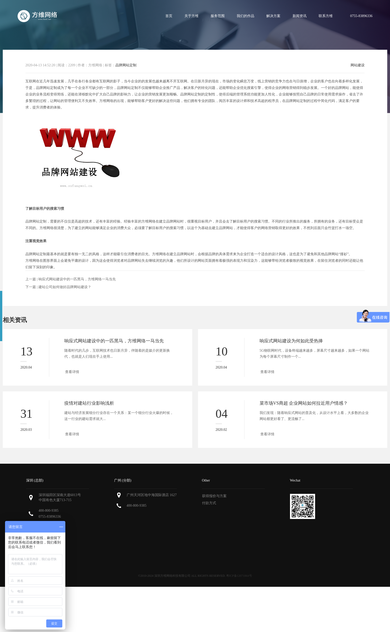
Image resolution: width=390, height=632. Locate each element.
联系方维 (326, 16)
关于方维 (191, 16)
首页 (168, 16)
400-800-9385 (49, 510)
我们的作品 (245, 16)
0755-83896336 (50, 516)
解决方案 (273, 16)
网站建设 (358, 65)
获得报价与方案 (214, 496)
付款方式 (209, 503)
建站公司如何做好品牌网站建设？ (64, 287)
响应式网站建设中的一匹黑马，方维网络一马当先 (77, 279)
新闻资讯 (299, 16)
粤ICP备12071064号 (239, 575)
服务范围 (218, 16)
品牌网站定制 (125, 65)
